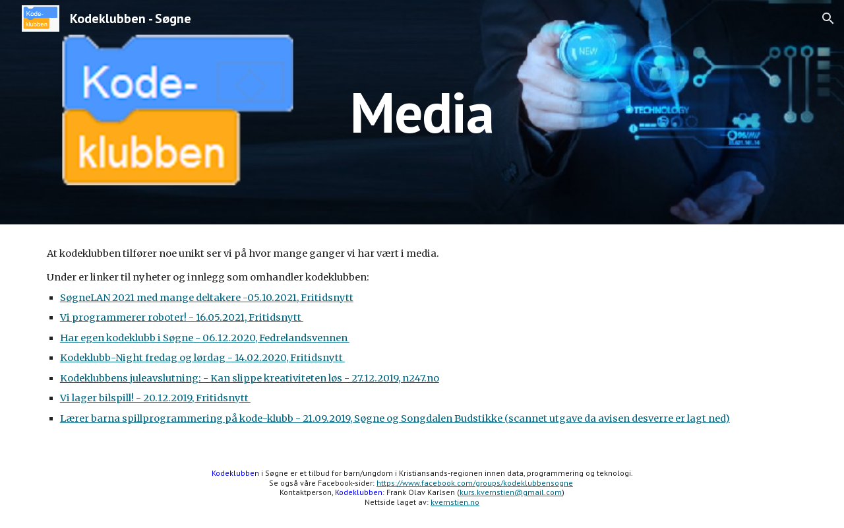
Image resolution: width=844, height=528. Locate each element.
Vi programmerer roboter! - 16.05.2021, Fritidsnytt (181, 317)
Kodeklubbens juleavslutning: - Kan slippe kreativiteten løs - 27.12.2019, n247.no (249, 378)
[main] (422, 112)
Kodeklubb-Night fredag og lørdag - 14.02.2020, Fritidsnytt (202, 358)
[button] (828, 18)
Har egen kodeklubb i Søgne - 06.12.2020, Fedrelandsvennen (204, 338)
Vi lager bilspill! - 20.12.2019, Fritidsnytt (155, 398)
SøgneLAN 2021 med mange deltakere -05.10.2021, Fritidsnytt (206, 298)
